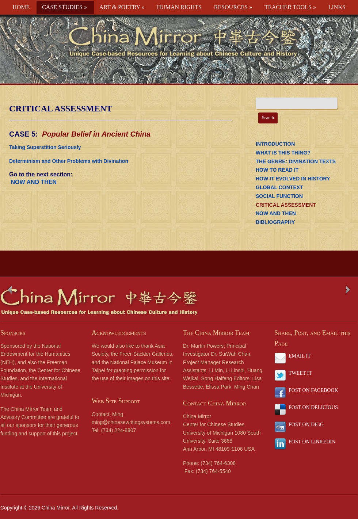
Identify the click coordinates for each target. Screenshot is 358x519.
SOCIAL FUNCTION (279, 196)
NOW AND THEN (33, 182)
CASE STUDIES (64, 7)
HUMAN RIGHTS (179, 7)
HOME (21, 7)
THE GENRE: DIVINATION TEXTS (296, 161)
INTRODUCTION (275, 144)
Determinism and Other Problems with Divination (68, 161)
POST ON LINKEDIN (312, 441)
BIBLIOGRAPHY (275, 222)
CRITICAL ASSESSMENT (60, 108)
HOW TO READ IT (277, 170)
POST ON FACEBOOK (313, 390)
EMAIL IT (300, 356)
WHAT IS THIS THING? (283, 153)
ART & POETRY (122, 7)
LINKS (337, 7)
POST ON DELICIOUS (313, 407)
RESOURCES (233, 7)
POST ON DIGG (306, 424)
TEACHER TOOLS (290, 7)
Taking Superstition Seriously (45, 147)
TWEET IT (300, 373)
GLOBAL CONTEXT (279, 187)
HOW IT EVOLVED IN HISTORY (293, 179)
